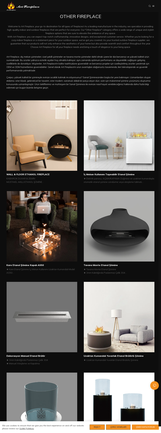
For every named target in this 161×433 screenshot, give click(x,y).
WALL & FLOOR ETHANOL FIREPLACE (28, 174)
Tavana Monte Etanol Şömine (101, 265)
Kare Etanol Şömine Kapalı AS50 (25, 265)
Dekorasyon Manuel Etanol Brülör (25, 355)
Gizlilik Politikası (26, 428)
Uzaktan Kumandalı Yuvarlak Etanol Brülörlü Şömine (114, 355)
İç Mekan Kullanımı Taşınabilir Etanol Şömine (109, 174)
